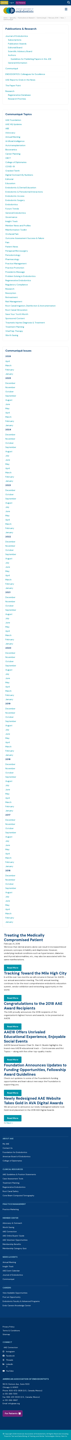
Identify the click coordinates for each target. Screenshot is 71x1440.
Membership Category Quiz (14, 1248)
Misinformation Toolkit (16, 229)
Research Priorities (17, 98)
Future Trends (12, 208)
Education (10, 183)
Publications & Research (26, 18)
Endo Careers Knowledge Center (17, 1305)
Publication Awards (17, 43)
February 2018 (53, 18)
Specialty (13, 18)
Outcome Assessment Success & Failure (24, 238)
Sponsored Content (15, 318)
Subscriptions (14, 40)
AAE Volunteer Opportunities (15, 1240)
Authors (12, 55)
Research (9, 91)
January (9, 374)
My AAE (6, 1144)
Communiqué (41, 18)
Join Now (4, 3)
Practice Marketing (11, 1209)
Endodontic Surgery (15, 200)
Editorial (9, 179)
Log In (12, 3)
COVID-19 (10, 166)
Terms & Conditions (11, 1330)
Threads (9, 1360)
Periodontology (12, 255)
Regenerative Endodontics (18, 280)
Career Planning (12, 153)
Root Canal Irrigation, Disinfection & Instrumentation (30, 305)
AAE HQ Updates (13, 124)
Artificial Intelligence (15, 141)
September (10, 395)
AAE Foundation (13, 120)
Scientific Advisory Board (20, 51)
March (8, 365)
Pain (7, 242)
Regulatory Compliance (16, 284)
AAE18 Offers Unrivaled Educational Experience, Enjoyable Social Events (35, 1037)
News (62, 18)
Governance (11, 217)
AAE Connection (10, 1231)
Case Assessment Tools (13, 1178)
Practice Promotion (14, 267)
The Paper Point (13, 85)
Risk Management (13, 301)
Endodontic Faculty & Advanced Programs (21, 1301)
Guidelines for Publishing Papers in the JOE (31, 59)
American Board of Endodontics (16, 1156)
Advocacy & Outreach (12, 1223)
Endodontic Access (14, 196)
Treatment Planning (14, 326)
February (9, 369)
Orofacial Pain (12, 234)
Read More (12, 967)
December (10, 383)
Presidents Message (15, 272)
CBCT (8, 158)
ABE (7, 128)
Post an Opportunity (12, 1297)
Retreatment (11, 297)
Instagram (10, 1351)
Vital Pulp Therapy (14, 331)
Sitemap (6, 1334)
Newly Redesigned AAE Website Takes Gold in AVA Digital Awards (33, 1100)
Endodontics (11, 204)
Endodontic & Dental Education (20, 187)
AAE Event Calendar (11, 1270)
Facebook (10, 1356)
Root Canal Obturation (16, 310)
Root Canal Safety (11, 1191)
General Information (17, 62)
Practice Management (16, 263)
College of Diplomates (15, 162)
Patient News (11, 246)
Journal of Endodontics (16, 36)
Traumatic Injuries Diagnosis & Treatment (25, 322)
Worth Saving (11, 335)
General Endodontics (15, 213)
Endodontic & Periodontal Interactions (24, 191)
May (7, 408)
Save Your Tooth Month (16, 314)
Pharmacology (12, 259)
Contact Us (8, 1148)
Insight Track (11, 221)
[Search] (68, 2)
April (7, 361)
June (7, 404)
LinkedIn (9, 1364)
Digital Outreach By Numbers (19, 175)
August (8, 400)
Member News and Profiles (18, 225)
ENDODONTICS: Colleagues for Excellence (25, 74)
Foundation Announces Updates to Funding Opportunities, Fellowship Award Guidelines (35, 1070)
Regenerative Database (19, 95)
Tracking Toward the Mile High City (35, 973)
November (10, 387)
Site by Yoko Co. (61, 1436)
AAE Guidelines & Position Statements (19, 1174)
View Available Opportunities (15, 1293)
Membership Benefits (12, 1244)
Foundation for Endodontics (15, 1152)
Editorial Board (15, 47)
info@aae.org (14, 1403)
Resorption (10, 293)
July (7, 455)
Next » (10, 1123)
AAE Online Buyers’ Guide (13, 1236)
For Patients (20, 3)
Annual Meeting (12, 137)
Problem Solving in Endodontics (20, 276)
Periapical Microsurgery (16, 250)
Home (6, 18)
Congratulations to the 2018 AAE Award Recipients (33, 1006)
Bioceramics (11, 149)
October (9, 391)
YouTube (9, 1371)
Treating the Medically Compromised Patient (24, 937)
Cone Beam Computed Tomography (18, 1195)
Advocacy (10, 132)
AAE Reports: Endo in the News (20, 79)
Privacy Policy (8, 1327)
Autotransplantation (15, 145)
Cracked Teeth (12, 170)
